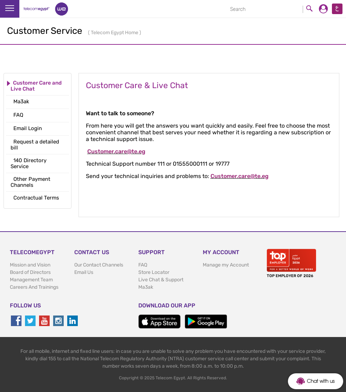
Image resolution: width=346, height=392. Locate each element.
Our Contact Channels (98, 265)
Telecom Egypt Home (115, 33)
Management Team (31, 280)
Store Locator (153, 272)
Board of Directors (30, 272)
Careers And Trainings (34, 287)
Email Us (83, 272)
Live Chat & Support (160, 280)
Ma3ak (145, 287)
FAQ (142, 265)
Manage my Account (226, 265)
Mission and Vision (30, 265)
